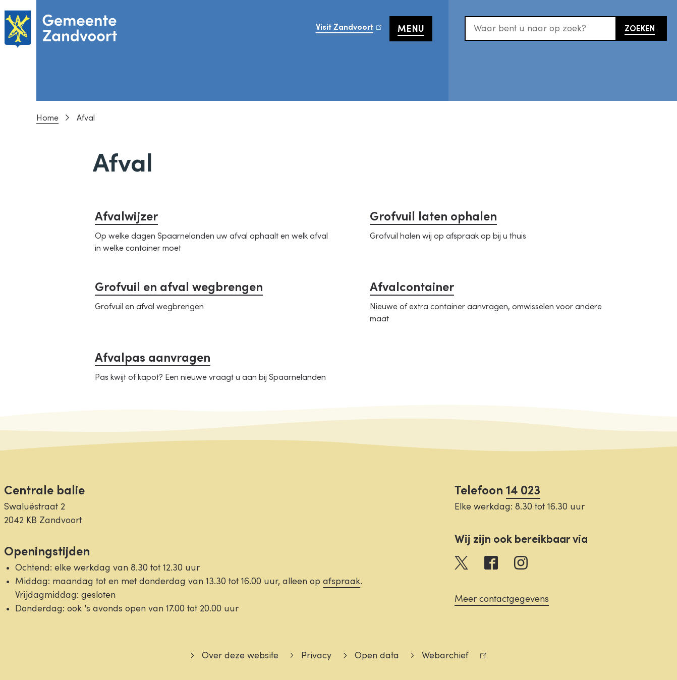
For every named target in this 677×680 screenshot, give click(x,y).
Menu (411, 29)
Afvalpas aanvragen (152, 358)
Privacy (316, 655)
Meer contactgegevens (502, 599)
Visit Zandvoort (352, 29)
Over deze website (240, 655)
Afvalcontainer (412, 287)
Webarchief (448, 657)
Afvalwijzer (126, 216)
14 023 (523, 490)
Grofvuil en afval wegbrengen (179, 287)
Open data (377, 655)
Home (47, 118)
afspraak (341, 581)
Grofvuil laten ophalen (433, 216)
